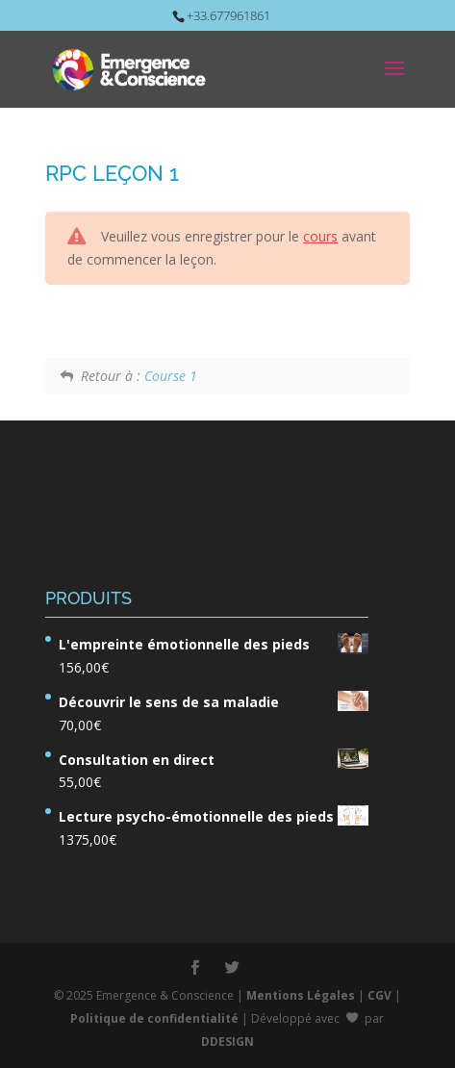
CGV (379, 995)
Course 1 (170, 376)
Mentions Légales (300, 995)
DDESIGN (227, 1041)
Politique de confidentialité (154, 1018)
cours (320, 236)
